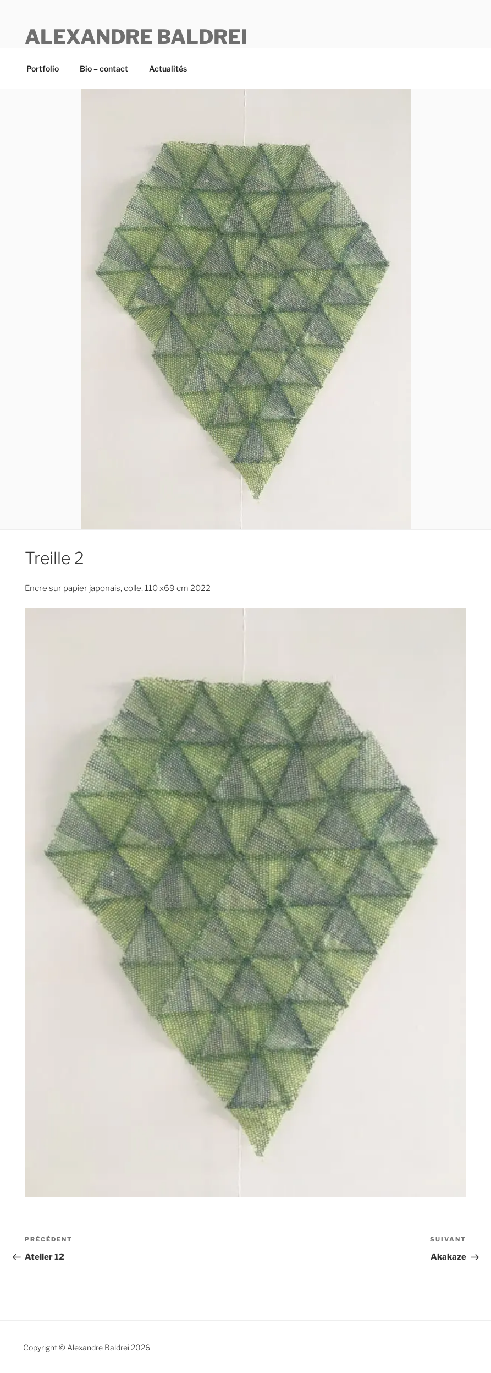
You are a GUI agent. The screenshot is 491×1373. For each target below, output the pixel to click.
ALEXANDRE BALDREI (136, 37)
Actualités (168, 68)
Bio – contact (104, 68)
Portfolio (42, 68)
